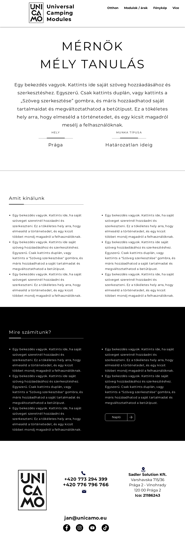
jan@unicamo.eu (85, 518)
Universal (60, 6)
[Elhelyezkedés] (143, 469)
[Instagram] (79, 527)
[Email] (84, 491)
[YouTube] (92, 527)
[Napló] (116, 417)
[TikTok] (105, 527)
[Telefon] (83, 473)
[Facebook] (66, 527)
